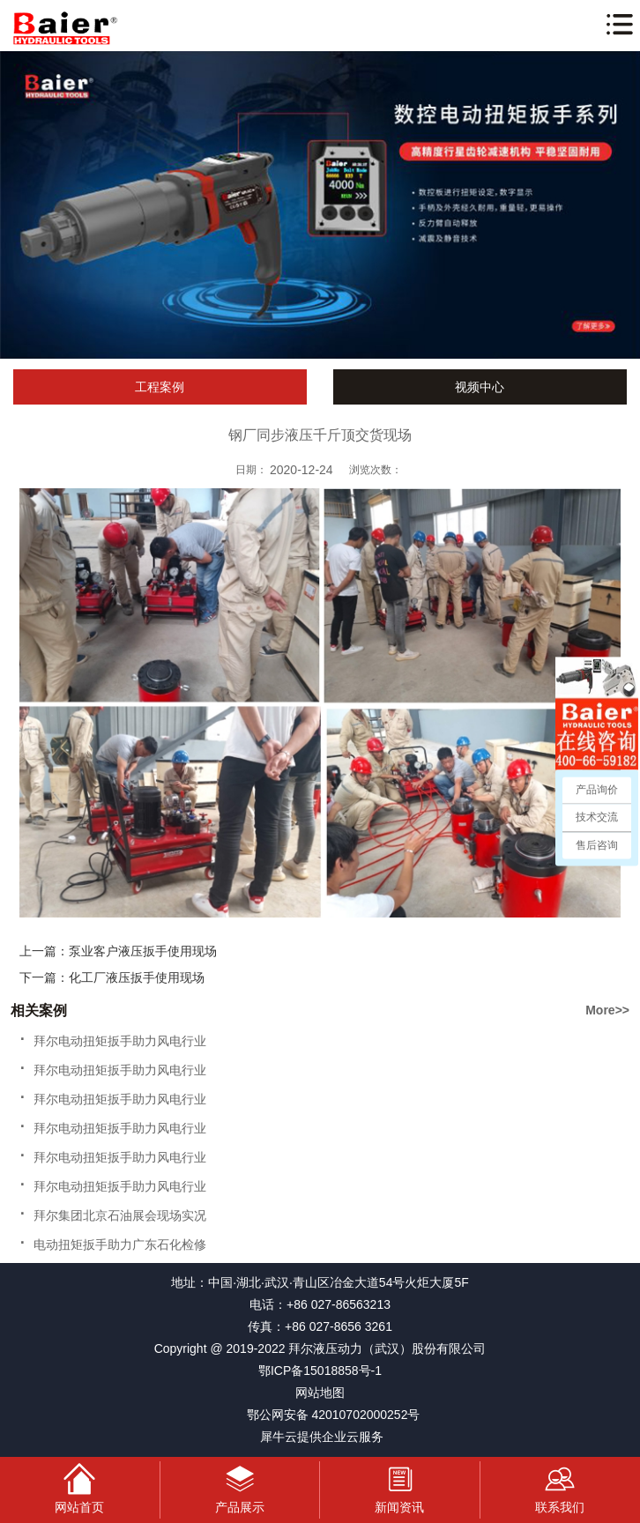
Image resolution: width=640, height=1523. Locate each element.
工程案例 (159, 387)
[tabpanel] (320, 205)
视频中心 (479, 387)
